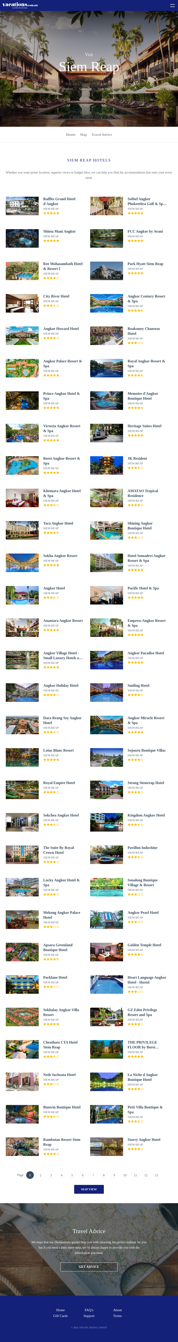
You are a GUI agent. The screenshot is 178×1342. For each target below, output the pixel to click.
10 (125, 1175)
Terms (117, 1316)
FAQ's (89, 1310)
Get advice (89, 1267)
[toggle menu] (170, 4)
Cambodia (85, 88)
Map (83, 134)
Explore (68, 88)
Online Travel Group (93, 1327)
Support (89, 1316)
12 (146, 1175)
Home (60, 1310)
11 (135, 1175)
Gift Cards (60, 1316)
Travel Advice (102, 134)
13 (156, 1175)
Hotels (71, 134)
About (117, 1310)
